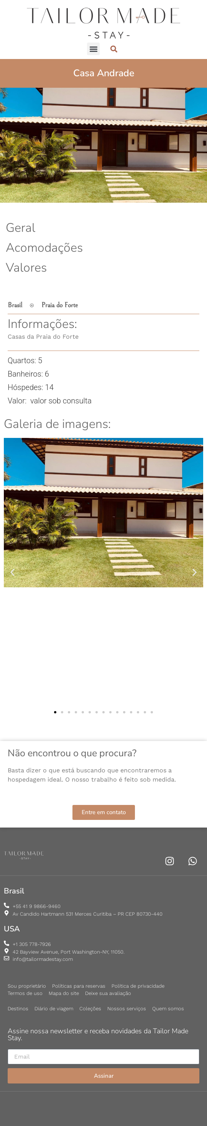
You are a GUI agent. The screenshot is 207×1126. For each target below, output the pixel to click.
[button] (93, 49)
